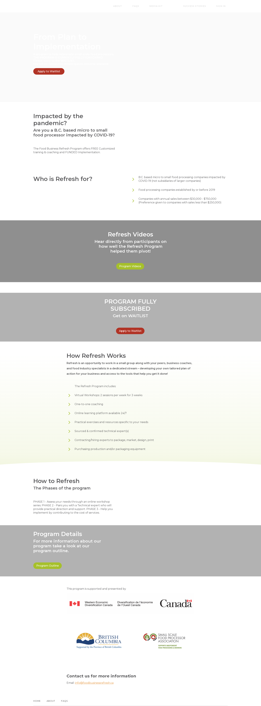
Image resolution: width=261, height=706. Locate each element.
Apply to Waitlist (49, 71)
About (141, 6)
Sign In (223, 6)
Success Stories (201, 6)
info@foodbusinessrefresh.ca (94, 674)
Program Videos (129, 264)
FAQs (154, 6)
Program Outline (47, 559)
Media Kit (171, 6)
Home (37, 692)
